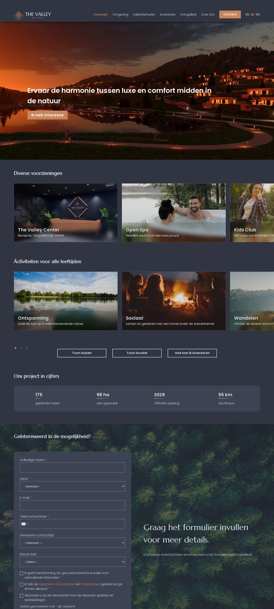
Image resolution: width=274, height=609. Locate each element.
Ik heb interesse (47, 115)
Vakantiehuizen (144, 14)
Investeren (168, 14)
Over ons (208, 14)
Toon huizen (82, 353)
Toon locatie (137, 353)
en (247, 14)
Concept (101, 14)
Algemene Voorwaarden (57, 584)
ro (258, 14)
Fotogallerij (188, 14)
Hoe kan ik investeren (192, 353)
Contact (230, 14)
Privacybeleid (90, 584)
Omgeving (120, 14)
